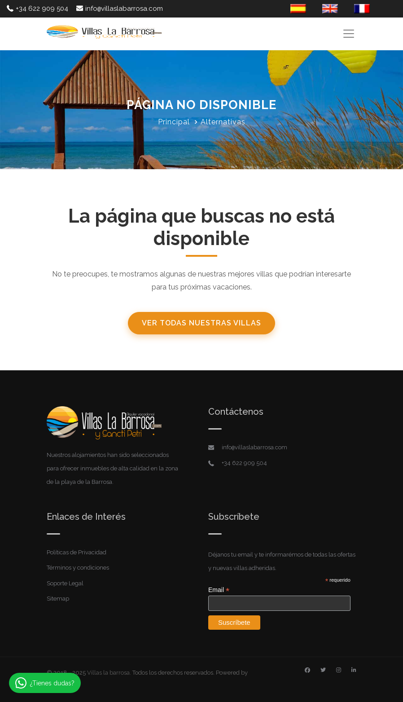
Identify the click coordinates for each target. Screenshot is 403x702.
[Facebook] (307, 670)
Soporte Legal (65, 583)
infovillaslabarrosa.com (119, 8)
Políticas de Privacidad (76, 552)
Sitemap (58, 598)
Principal (174, 122)
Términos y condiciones (78, 567)
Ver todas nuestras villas (201, 323)
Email (218, 590)
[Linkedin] (353, 670)
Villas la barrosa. (109, 672)
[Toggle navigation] (348, 33)
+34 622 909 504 (37, 8)
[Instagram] (338, 670)
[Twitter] (323, 670)
